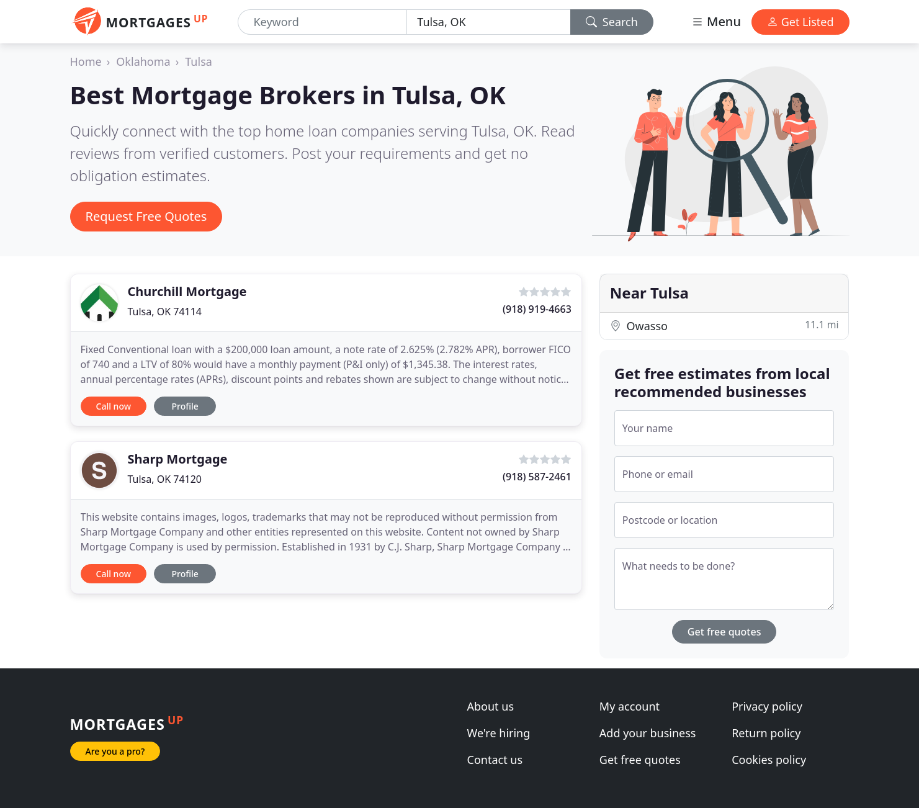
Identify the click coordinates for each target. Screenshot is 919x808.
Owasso (724, 325)
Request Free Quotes (146, 216)
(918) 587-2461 (537, 476)
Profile (184, 406)
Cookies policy (769, 759)
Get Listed (800, 21)
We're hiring (499, 732)
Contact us (495, 759)
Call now (113, 406)
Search (612, 21)
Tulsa (198, 61)
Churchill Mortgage (187, 291)
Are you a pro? (115, 751)
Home (86, 61)
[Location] (488, 22)
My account (629, 706)
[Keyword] (322, 22)
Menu (716, 21)
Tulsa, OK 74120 (165, 479)
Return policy (766, 732)
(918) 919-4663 (537, 309)
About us (490, 706)
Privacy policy (767, 706)
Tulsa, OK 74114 (165, 311)
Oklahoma (143, 61)
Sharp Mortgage (178, 459)
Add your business (647, 732)
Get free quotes (724, 632)
